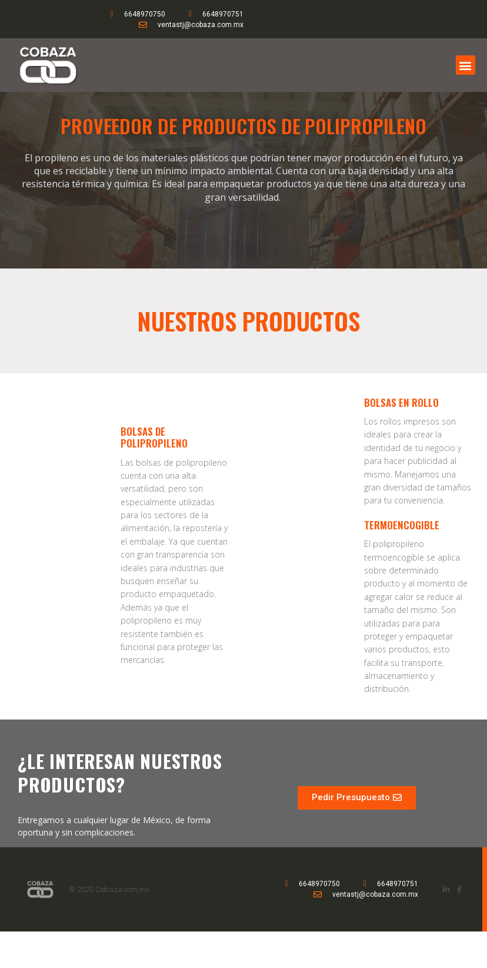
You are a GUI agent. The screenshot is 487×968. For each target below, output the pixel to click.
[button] (465, 65)
